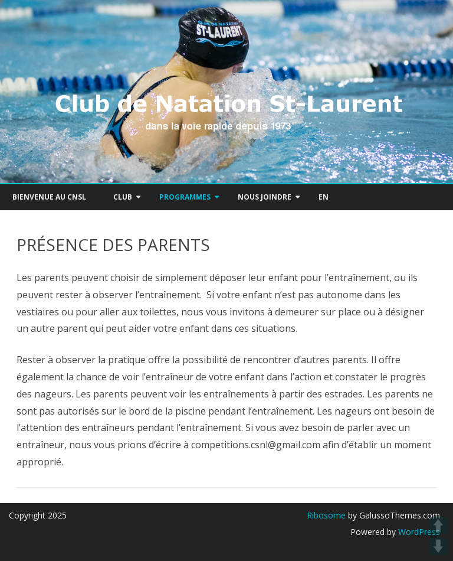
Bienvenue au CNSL (49, 197)
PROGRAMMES (185, 197)
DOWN (438, 546)
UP (438, 525)
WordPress (418, 531)
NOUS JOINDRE (264, 197)
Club (122, 197)
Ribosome (326, 515)
